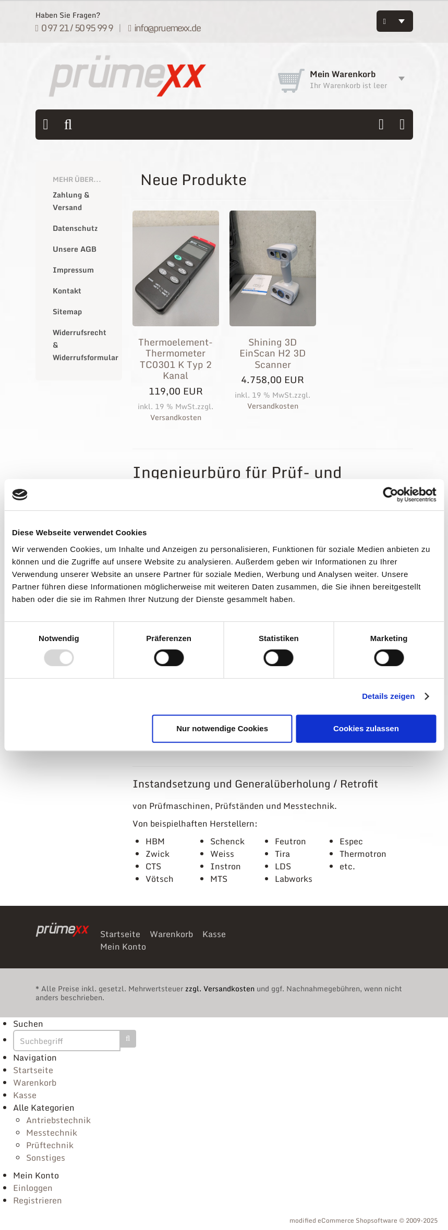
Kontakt (67, 291)
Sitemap (67, 311)
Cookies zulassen (366, 728)
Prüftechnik (50, 1145)
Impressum (73, 270)
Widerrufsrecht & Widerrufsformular (82, 344)
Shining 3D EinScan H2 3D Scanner (272, 353)
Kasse (214, 934)
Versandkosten (175, 417)
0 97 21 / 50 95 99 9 (74, 27)
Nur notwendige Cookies (222, 728)
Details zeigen (388, 696)
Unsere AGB (74, 249)
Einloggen (33, 1188)
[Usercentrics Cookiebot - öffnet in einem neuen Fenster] (390, 494)
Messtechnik (51, 1132)
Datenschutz (75, 228)
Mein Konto (123, 946)
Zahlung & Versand (71, 201)
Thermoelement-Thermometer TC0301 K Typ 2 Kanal (175, 359)
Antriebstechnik (58, 1120)
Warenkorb (171, 934)
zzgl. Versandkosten (220, 988)
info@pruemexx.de (164, 27)
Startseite (120, 934)
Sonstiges (45, 1157)
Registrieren (37, 1200)
